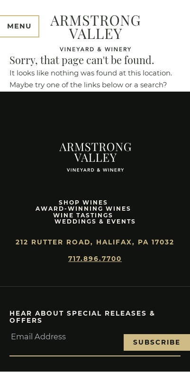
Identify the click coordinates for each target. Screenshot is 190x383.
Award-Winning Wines (83, 208)
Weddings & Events (95, 221)
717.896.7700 (95, 258)
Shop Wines (83, 202)
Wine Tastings (83, 215)
